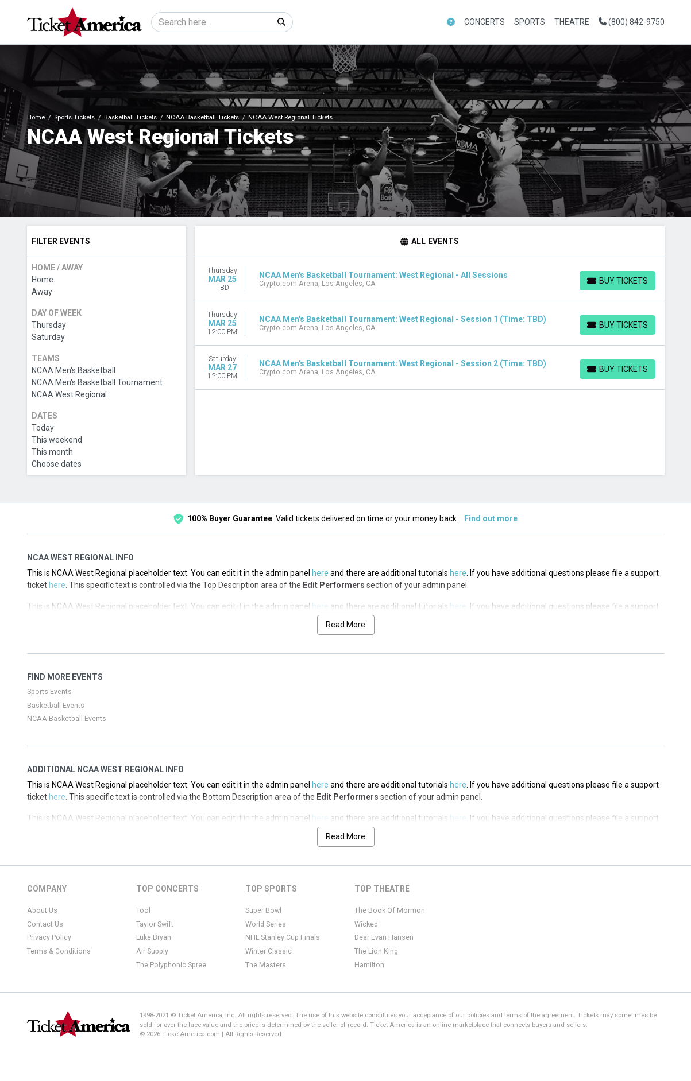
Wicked (366, 924)
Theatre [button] (571, 21)
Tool (143, 910)
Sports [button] (529, 21)
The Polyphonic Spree (171, 965)
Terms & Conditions (59, 951)
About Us (42, 910)
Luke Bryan (153, 937)
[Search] (211, 22)
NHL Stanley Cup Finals (282, 937)
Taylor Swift (154, 924)
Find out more (491, 518)
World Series (265, 924)
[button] (451, 22)
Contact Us (45, 924)
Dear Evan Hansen (384, 937)
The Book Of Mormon (389, 910)
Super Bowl (263, 910)
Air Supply (152, 951)
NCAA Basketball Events (66, 719)
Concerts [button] (484, 21)
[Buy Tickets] (617, 280)
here (320, 573)
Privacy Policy (49, 937)
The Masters (265, 965)
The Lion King (376, 951)
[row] (430, 279)
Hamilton (369, 965)
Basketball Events (55, 706)
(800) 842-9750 (632, 21)
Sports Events (49, 692)
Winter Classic (268, 951)
